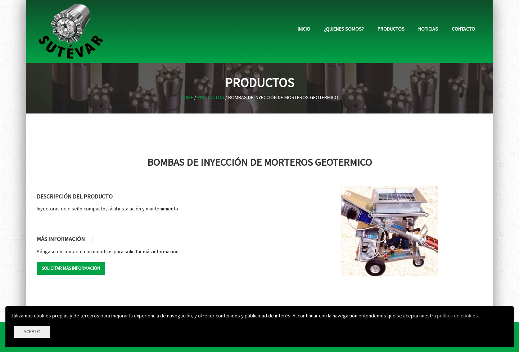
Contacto (463, 29)
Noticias (428, 29)
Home (187, 97)
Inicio (304, 29)
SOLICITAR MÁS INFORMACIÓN (71, 268)
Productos (391, 29)
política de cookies (457, 315)
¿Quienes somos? (344, 29)
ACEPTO (32, 331)
